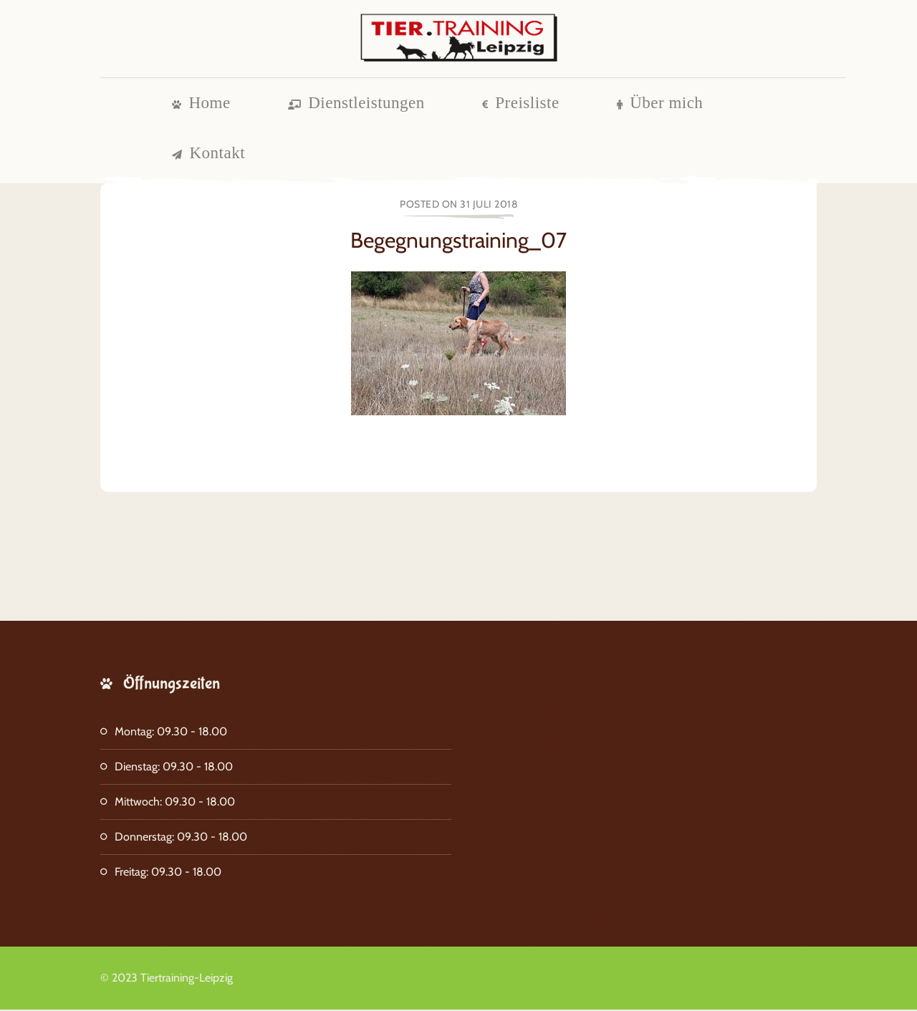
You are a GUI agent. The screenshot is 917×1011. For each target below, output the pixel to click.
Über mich (660, 104)
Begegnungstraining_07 (458, 241)
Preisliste (521, 104)
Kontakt (208, 154)
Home (201, 104)
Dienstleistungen (356, 104)
